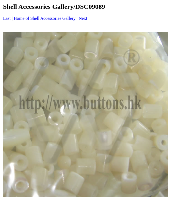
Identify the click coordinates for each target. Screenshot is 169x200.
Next (83, 18)
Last (7, 18)
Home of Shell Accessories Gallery (45, 18)
